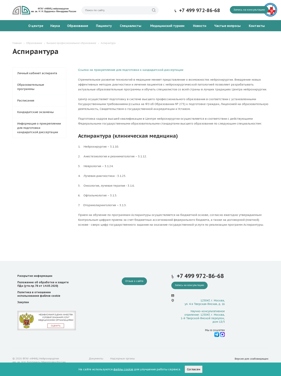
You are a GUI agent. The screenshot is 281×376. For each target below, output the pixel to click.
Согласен (193, 369)
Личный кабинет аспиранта (37, 73)
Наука (55, 26)
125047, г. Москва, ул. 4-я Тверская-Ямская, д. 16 (205, 302)
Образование (77, 26)
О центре (35, 26)
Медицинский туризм (167, 26)
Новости (199, 26)
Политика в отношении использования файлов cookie (38, 294)
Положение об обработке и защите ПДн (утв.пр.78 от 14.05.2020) (43, 284)
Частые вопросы (227, 26)
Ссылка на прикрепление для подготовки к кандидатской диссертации (130, 70)
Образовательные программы (30, 87)
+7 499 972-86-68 (199, 10)
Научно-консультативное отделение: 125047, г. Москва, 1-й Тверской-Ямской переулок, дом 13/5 (203, 316)
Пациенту (104, 26)
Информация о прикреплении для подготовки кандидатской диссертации (39, 128)
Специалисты (130, 26)
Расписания (25, 100)
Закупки (23, 302)
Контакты (257, 26)
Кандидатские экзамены (35, 112)
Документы (96, 358)
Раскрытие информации (34, 276)
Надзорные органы (122, 358)
